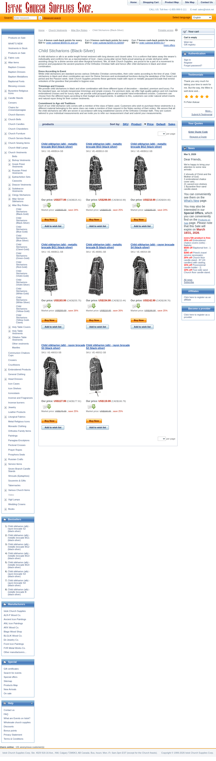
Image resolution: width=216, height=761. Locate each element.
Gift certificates (11, 669)
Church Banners (16, 114)
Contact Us (207, 2)
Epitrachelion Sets (21, 177)
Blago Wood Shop (13, 631)
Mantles (16, 347)
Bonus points (10, 730)
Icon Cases (14, 383)
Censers (12, 102)
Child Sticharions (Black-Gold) (22, 211)
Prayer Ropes (15, 450)
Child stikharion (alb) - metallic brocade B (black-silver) (104, 246)
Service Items (15, 464)
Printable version (165, 30)
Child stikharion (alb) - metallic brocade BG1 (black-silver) (59, 246)
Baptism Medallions (18, 76)
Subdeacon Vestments (18, 189)
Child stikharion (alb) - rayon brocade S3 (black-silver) (19, 574)
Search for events (12, 673)
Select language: (192, 17)
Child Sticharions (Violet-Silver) (23, 282)
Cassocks (17, 181)
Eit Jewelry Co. (11, 640)
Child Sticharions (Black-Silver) (22, 220)
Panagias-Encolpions (18, 440)
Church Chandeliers (18, 129)
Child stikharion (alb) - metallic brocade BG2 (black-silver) (149, 145)
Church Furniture (16, 133)
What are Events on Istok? (17, 718)
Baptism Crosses (16, 67)
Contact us (9, 710)
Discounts (9, 726)
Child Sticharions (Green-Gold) (22, 255)
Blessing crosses (16, 86)
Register (188, 62)
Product (136, 124)
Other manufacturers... (15, 652)
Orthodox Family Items (19, 431)
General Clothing (16, 374)
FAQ (6, 714)
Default (160, 124)
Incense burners (16, 402)
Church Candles (16, 124)
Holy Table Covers (21, 327)
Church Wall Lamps (18, 147)
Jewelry (12, 407)
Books (11, 509)
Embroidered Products (19, 369)
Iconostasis (14, 393)
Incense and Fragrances (20, 398)
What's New (191, 200)
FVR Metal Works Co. (15, 648)
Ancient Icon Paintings (15, 619)
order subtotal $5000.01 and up (62, 42)
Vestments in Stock (18, 48)
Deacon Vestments (21, 184)
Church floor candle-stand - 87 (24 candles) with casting (194, 260)
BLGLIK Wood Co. (13, 635)
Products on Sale (17, 38)
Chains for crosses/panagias (17, 108)
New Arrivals (10, 689)
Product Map (172, 2)
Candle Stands (15, 98)
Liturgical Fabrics (16, 417)
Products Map (11, 685)
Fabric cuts (13, 57)
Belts (14, 156)
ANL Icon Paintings (13, 623)
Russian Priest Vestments (19, 171)
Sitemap (8, 681)
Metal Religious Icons (19, 421)
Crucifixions (14, 365)
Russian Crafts (15, 459)
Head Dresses (15, 379)
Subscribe (189, 282)
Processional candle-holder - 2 (195, 266)
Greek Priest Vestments (18, 165)
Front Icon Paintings (14, 644)
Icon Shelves (14, 388)
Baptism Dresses (16, 72)
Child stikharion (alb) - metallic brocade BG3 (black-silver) (104, 145)
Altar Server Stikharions (18, 200)
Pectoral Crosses (17, 445)
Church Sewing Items (19, 143)
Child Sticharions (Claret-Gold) (22, 247)
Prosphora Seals (16, 454)
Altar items (13, 62)
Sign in (187, 60)
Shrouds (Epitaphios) (18, 476)
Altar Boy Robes (79, 30)
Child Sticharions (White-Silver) (23, 300)
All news (188, 280)
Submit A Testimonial (202, 114)
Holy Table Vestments (17, 332)
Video (11, 495)
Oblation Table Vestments (19, 338)
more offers (169, 45)
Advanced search (52, 18)
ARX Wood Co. (11, 627)
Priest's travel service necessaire (195, 253)
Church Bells (14, 119)
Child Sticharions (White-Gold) (22, 291)
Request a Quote (198, 137)
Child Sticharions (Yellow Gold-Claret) (22, 319)
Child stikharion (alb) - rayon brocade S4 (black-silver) (19, 583)
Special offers (10, 677)
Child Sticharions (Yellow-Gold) (23, 308)
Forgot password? (193, 65)
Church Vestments (58, 30)
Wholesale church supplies (17, 722)
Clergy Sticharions (21, 195)
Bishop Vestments (21, 160)
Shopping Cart (151, 2)
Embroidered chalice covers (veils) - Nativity (195, 242)
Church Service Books (19, 138)
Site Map (189, 2)
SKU (125, 124)
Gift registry (189, 44)
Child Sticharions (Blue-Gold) (22, 229)
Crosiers (12, 360)
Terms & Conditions (13, 739)
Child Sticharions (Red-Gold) (21, 264)
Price (150, 124)
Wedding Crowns (17, 504)
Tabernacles (14, 485)
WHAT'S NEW (15, 43)
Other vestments (20, 343)
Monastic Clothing (17, 426)
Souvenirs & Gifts (17, 480)
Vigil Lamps (14, 499)
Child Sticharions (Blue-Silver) (22, 238)
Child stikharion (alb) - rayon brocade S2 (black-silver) (19, 528)
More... (208, 111)
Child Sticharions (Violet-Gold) (22, 273)
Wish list (188, 42)
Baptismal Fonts (16, 81)
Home (41, 30)
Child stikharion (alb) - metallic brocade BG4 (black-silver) (59, 145)
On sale (8, 693)
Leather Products (17, 412)
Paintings (12, 435)
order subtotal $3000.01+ (152, 42)
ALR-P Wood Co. (12, 615)
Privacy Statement (13, 734)
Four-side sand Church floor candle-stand (197, 271)
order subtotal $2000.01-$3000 (108, 42)
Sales (171, 124)
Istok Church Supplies (15, 611)
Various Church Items (19, 490)
